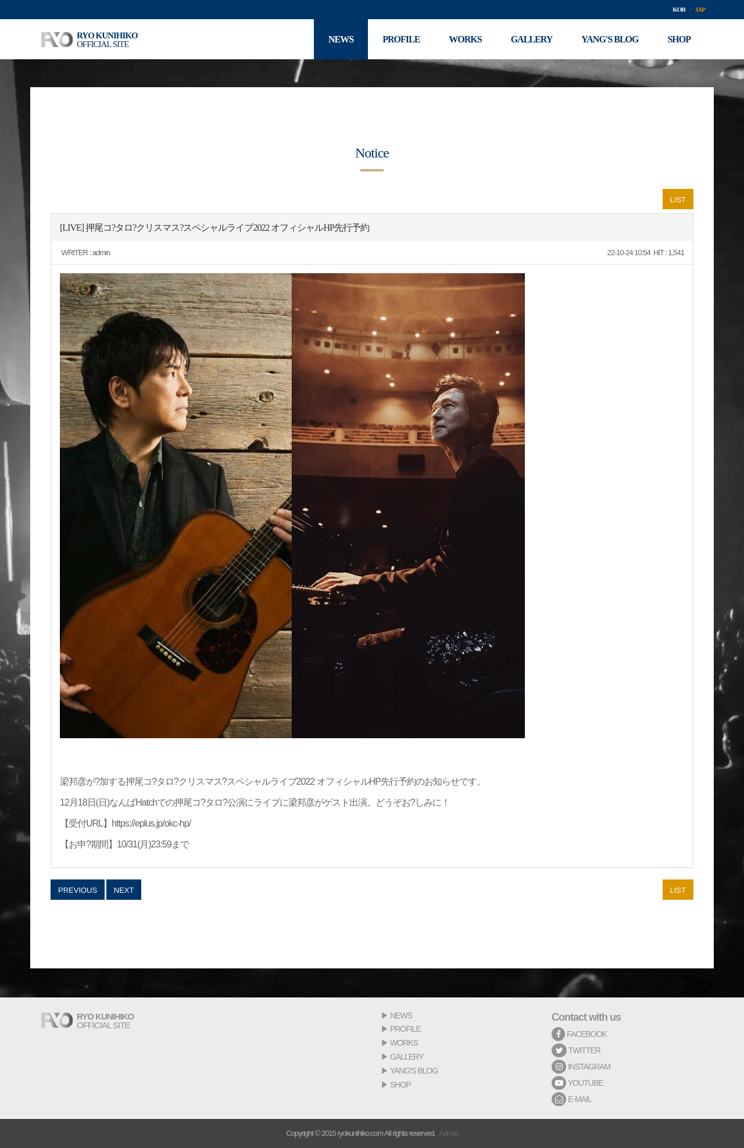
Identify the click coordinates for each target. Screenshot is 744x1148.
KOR (679, 9)
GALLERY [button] (532, 39)
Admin (448, 1133)
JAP (700, 9)
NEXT (124, 890)
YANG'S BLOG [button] (609, 39)
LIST (678, 199)
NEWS (401, 1015)
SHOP (400, 1084)
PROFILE (405, 1028)
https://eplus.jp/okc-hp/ (151, 823)
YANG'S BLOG (414, 1070)
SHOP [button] (679, 39)
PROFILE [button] (401, 39)
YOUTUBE (577, 1083)
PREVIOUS (77, 890)
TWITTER (576, 1050)
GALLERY (406, 1056)
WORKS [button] (465, 39)
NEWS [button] (340, 39)
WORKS (404, 1042)
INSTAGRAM (581, 1066)
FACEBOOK (579, 1034)
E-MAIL (572, 1099)
